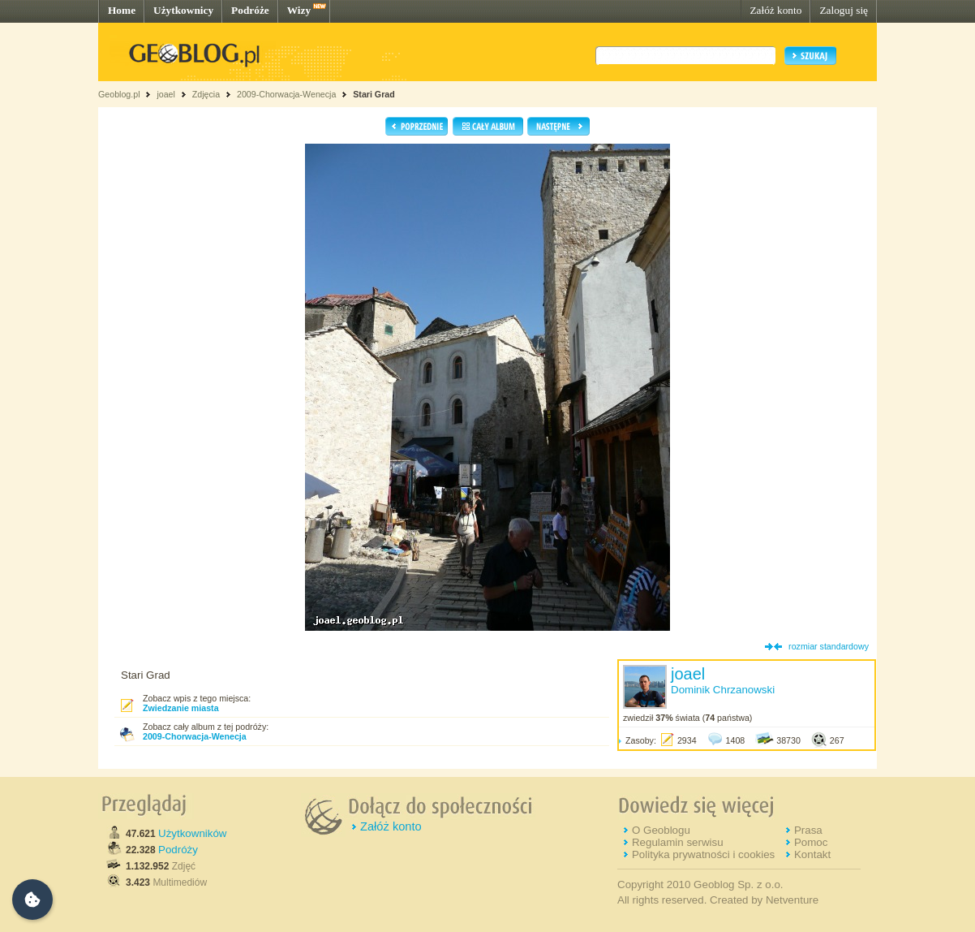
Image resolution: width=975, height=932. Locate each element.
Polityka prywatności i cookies (703, 854)
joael (166, 94)
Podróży (178, 850)
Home (121, 10)
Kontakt (812, 854)
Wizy (299, 10)
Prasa (808, 830)
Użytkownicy (183, 10)
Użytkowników (192, 833)
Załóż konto (775, 10)
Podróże (250, 10)
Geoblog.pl (119, 94)
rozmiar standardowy (828, 646)
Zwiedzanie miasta (181, 708)
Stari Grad (374, 94)
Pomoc (810, 842)
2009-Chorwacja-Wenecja (286, 94)
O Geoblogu (661, 830)
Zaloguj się (843, 10)
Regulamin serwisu (678, 842)
